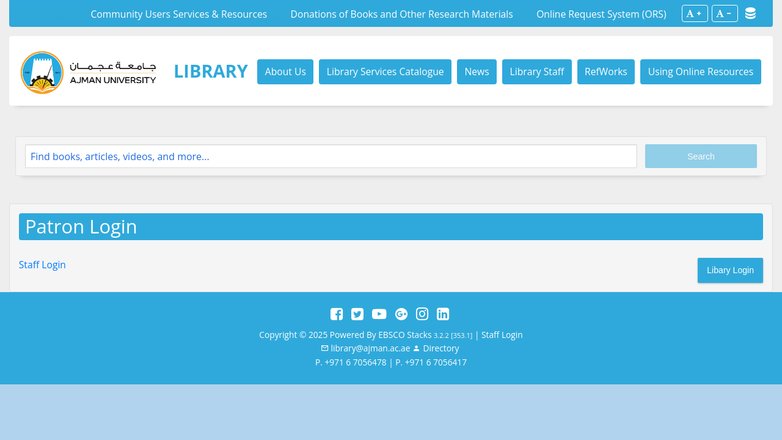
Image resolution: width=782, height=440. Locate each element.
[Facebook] (337, 314)
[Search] (331, 156)
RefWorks (606, 71)
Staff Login (42, 264)
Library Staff (537, 71)
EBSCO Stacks (404, 334)
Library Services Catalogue (385, 71)
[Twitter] (357, 314)
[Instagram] (422, 314)
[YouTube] (379, 314)
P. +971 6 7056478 (351, 362)
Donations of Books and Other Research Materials (402, 14)
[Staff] (435, 348)
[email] (366, 348)
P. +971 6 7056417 (431, 362)
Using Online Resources (700, 71)
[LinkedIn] (443, 314)
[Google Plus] (401, 314)
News (476, 71)
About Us (285, 71)
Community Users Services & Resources (178, 14)
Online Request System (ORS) (601, 14)
